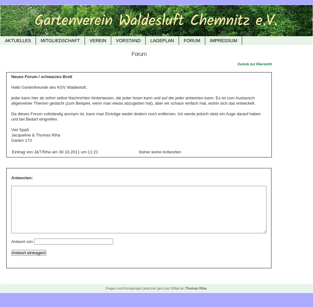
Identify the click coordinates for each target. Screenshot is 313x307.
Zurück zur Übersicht (255, 64)
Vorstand (128, 40)
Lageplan (162, 40)
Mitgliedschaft (60, 40)
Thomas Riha (196, 298)
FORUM (192, 40)
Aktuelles (18, 40)
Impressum (223, 40)
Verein (98, 40)
